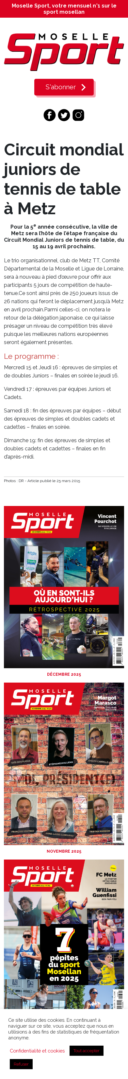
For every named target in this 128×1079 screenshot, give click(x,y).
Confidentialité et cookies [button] (37, 1050)
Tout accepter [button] (86, 1050)
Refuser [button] (21, 1064)
